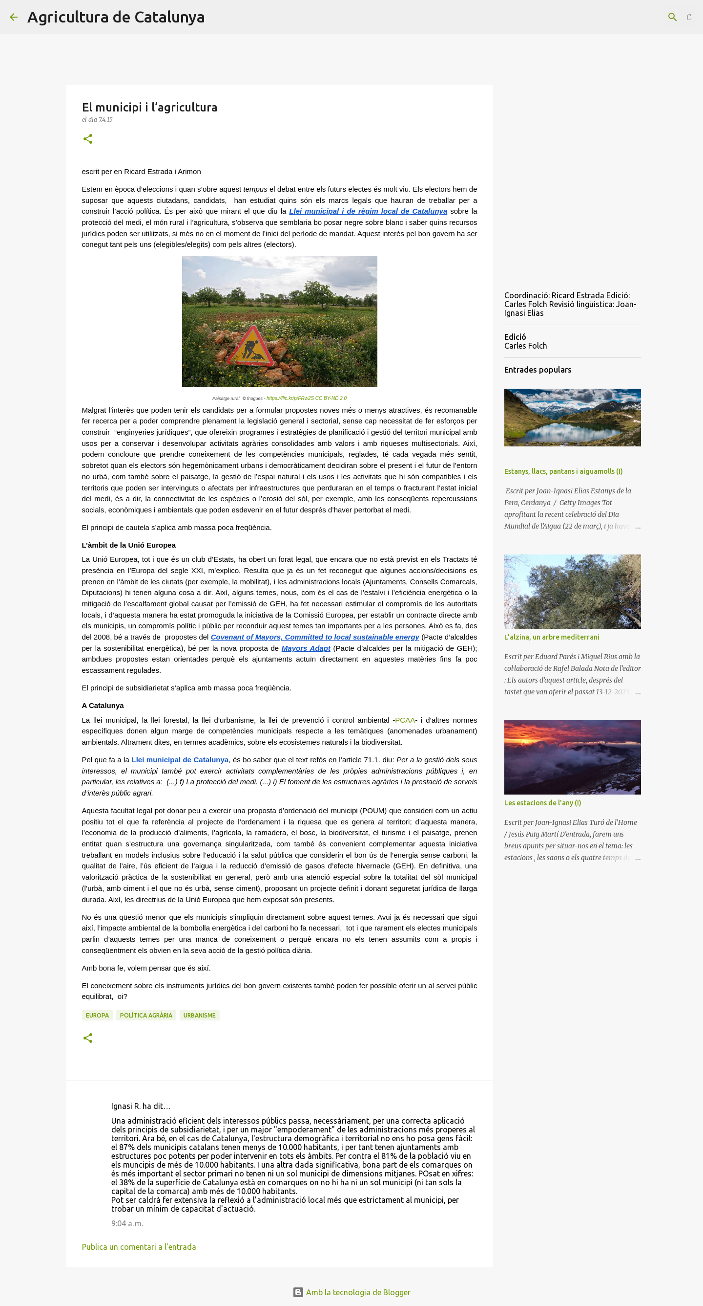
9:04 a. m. (127, 1223)
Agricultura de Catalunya (116, 16)
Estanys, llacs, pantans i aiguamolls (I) (563, 471)
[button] (88, 139)
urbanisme (200, 1015)
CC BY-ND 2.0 (331, 398)
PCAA (405, 720)
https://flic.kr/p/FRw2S (290, 398)
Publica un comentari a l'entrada (139, 1246)
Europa (97, 1015)
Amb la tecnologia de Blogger (351, 1292)
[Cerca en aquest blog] (644, 17)
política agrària (146, 1015)
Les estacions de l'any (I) (542, 803)
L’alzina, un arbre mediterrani (552, 637)
